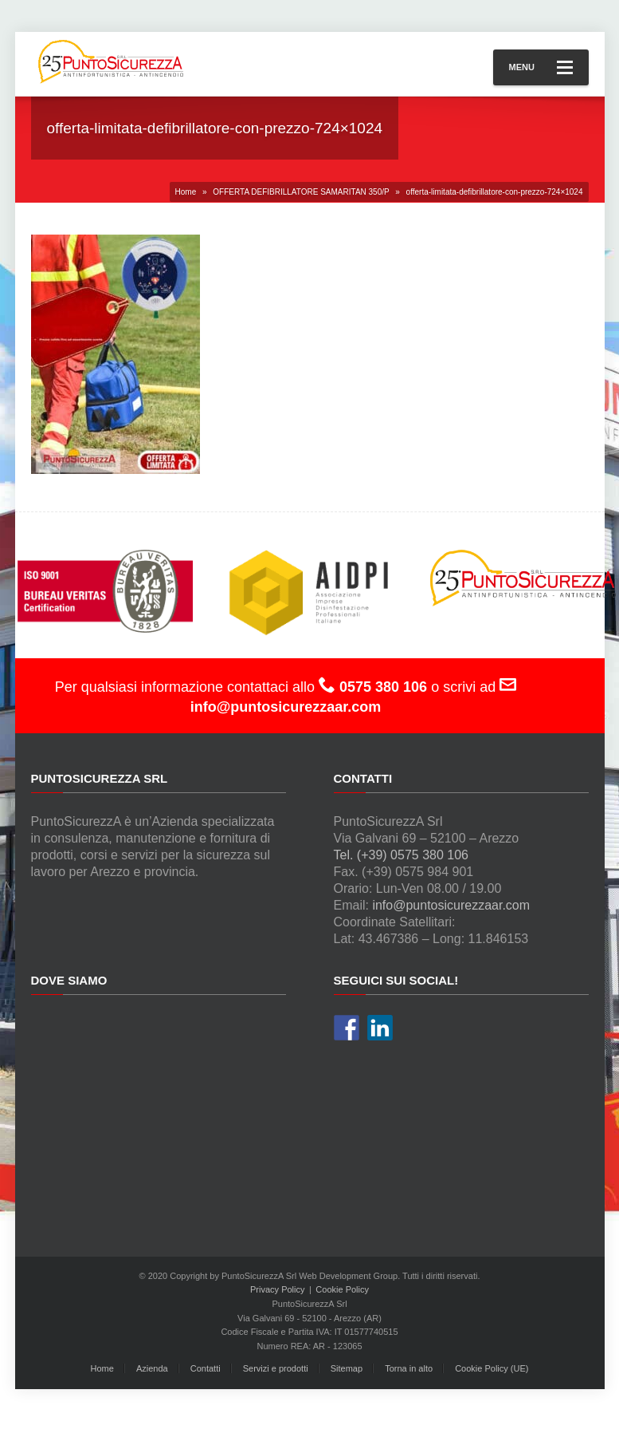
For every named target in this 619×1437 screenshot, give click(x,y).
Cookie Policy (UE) (491, 1368)
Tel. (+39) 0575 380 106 (401, 855)
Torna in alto (409, 1368)
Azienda (152, 1368)
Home (186, 192)
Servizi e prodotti (275, 1368)
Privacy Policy (277, 1289)
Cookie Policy (342, 1289)
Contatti (205, 1368)
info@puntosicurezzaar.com (451, 905)
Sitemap (346, 1368)
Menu (541, 67)
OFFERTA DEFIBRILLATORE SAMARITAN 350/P (301, 192)
